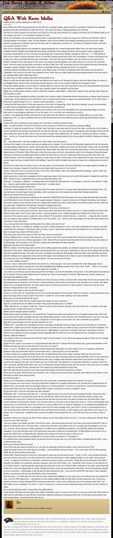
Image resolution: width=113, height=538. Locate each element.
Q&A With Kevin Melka (28, 18)
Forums (49, 12)
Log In (105, 12)
